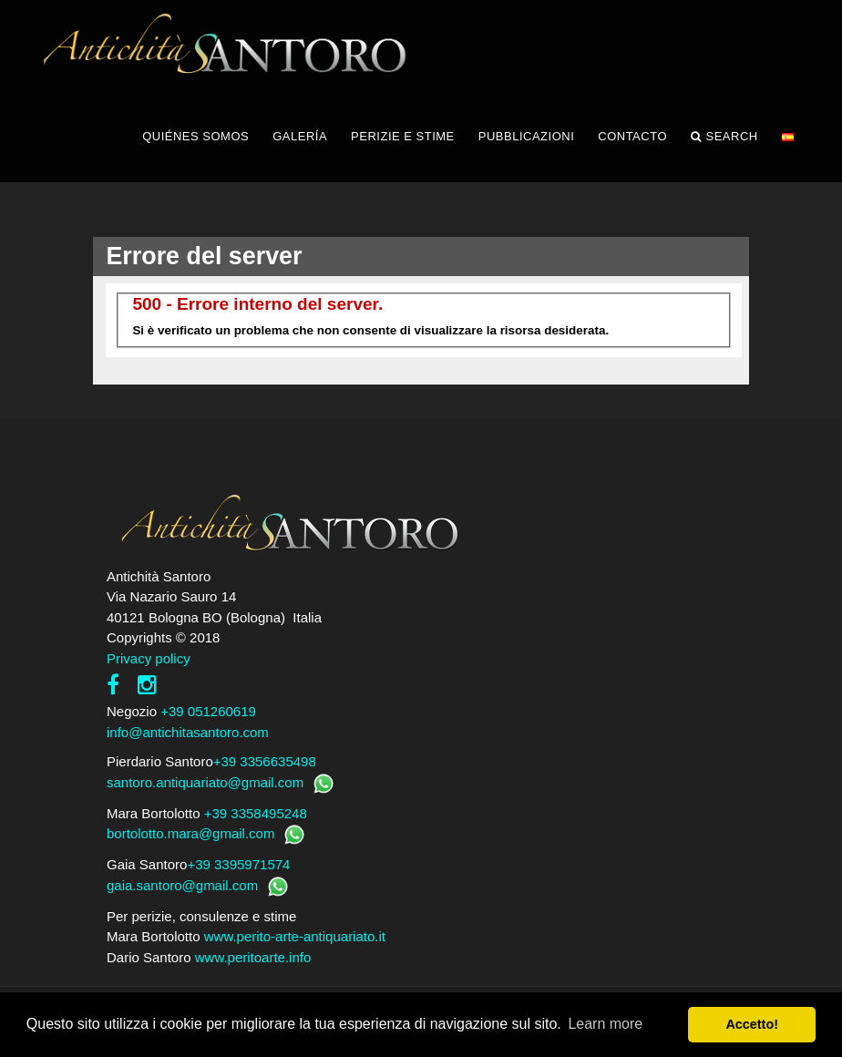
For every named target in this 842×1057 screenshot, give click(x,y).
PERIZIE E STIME (403, 136)
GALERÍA (299, 136)
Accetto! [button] (751, 1024)
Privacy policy (148, 658)
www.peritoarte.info (253, 957)
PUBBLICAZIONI (526, 136)
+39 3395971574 (238, 864)
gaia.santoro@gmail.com (182, 885)
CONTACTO (632, 136)
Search (724, 136)
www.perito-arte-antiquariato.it (294, 936)
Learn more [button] (605, 1023)
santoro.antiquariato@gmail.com (205, 782)
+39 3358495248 (255, 813)
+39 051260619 (208, 711)
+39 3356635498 (264, 761)
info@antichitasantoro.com (188, 732)
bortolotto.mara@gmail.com (190, 833)
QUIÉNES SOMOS (195, 136)
